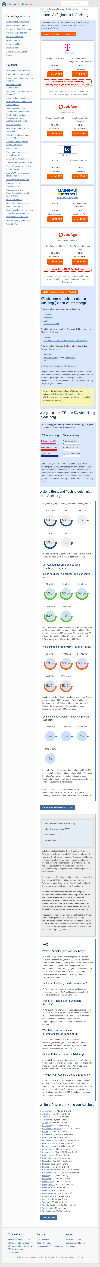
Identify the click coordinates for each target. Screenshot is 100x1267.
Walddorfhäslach (49, 1205)
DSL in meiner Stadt (14, 36)
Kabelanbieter (54, 349)
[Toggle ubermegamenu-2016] (93, 4)
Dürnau (45, 1137)
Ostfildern (46, 1196)
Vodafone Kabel (50, 358)
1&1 (45, 320)
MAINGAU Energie (51, 324)
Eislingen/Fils (48, 1143)
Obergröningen (48, 1184)
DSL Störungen (14, 1252)
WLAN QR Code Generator (17, 179)
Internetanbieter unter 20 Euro (21, 1246)
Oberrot (45, 1187)
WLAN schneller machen (17, 216)
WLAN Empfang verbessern (18, 220)
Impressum (70, 1246)
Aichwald (46, 1117)
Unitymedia (70, 358)
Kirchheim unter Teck (51, 1173)
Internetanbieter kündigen (17, 98)
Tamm (45, 1202)
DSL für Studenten (15, 1249)
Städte (68, 9)
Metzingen (46, 1179)
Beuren (45, 1131)
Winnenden (47, 1211)
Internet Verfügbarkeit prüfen (18, 29)
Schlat (45, 1199)
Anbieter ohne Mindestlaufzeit (19, 162)
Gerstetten (46, 1149)
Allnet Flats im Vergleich (16, 51)
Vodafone (47, 318)
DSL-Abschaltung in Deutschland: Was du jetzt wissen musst (17, 193)
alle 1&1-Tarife (67, 155)
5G (52, 425)
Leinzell (45, 1176)
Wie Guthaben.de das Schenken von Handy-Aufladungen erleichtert (16, 118)
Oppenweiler (47, 1193)
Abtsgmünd (47, 1111)
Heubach (46, 1164)
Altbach (45, 1120)
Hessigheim (47, 1161)
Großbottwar (47, 1158)
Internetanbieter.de (56, 9)
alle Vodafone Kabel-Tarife (67, 240)
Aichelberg (46, 1114)
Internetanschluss (14, 44)
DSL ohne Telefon (14, 199)
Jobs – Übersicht (44, 1243)
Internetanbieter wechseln (19, 1240)
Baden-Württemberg (60, 25)
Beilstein (46, 1126)
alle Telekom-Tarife (68, 53)
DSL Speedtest (43, 1240)
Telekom (47, 315)
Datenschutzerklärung (75, 1243)
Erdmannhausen (49, 1146)
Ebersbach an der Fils (51, 1140)
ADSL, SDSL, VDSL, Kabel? (17, 159)
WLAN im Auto (12, 224)
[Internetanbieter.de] (17, 4)
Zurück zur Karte (48, 1218)
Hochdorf (46, 1167)
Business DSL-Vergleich (16, 33)
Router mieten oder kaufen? (18, 74)
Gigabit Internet (13, 40)
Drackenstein (48, 1134)
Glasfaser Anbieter (49, 332)
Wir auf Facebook (73, 1240)
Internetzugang (12, 48)
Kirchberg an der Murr (51, 1170)
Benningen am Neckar (51, 1128)
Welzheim (46, 1208)
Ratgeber (10, 55)
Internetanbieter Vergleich (17, 22)
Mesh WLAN (11, 148)
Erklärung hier (67, 282)
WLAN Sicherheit (13, 125)
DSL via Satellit (69, 366)
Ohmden (45, 1190)
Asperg (45, 1123)
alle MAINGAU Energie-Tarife (67, 198)
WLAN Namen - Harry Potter (18, 70)
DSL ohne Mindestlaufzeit (17, 25)
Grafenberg (47, 1155)
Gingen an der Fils (50, 1152)
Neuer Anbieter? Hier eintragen (50, 1246)
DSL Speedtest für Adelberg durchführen (57, 807)
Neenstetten (47, 1181)
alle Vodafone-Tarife (67, 112)
